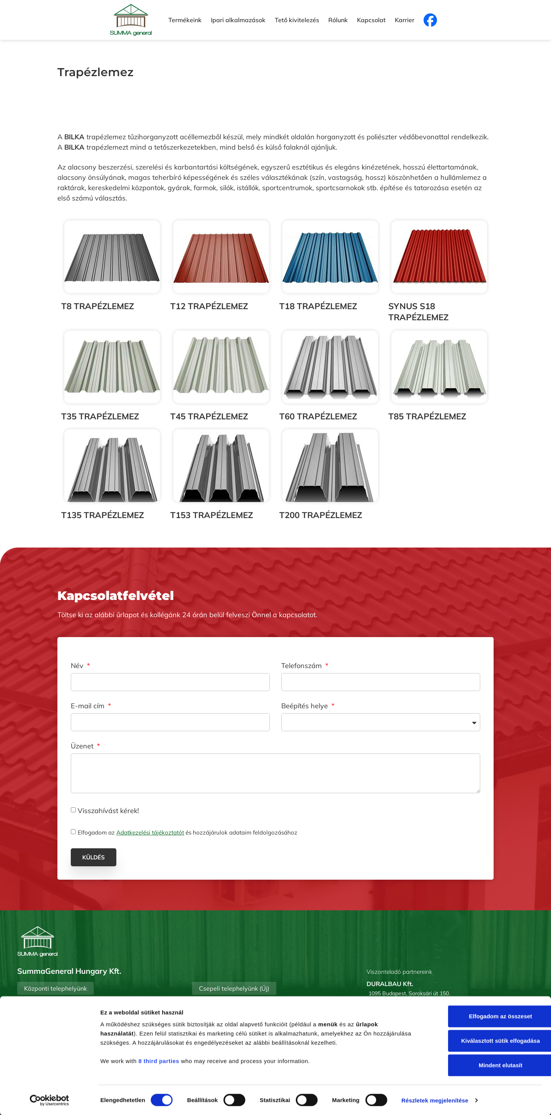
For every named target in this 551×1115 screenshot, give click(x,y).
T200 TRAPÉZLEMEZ (320, 515)
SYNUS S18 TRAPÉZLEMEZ (418, 312)
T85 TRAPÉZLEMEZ (427, 416)
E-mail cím (88, 706)
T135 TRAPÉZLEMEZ (102, 515)
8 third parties (159, 1060)
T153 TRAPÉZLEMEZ (211, 515)
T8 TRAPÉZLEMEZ (97, 306)
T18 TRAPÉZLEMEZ (318, 306)
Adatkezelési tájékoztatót (150, 832)
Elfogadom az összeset (486, 1015)
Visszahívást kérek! (108, 810)
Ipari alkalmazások (238, 20)
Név (78, 666)
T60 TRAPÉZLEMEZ (318, 416)
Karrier (404, 20)
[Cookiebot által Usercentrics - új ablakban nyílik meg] (49, 1100)
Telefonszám (302, 666)
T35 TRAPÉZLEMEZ (100, 416)
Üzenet (83, 746)
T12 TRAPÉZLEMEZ (209, 306)
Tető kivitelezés (297, 20)
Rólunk (338, 20)
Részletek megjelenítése (434, 1100)
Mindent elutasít (487, 1064)
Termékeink (185, 20)
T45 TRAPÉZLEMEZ (209, 416)
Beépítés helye (305, 706)
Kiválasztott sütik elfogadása (487, 1040)
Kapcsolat (371, 20)
